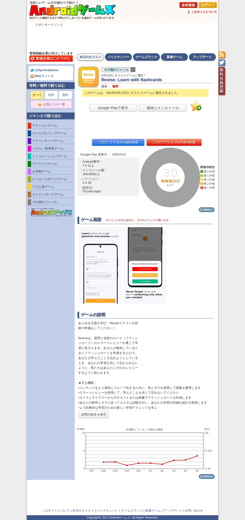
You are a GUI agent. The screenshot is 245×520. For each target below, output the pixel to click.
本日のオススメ (90, 57)
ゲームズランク (146, 57)
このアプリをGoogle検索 (118, 142)
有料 (51, 95)
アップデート (202, 57)
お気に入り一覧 (52, 104)
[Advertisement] (122, 37)
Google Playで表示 (113, 108)
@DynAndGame (44, 70)
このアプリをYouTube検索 (174, 142)
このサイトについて (204, 12)
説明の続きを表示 (93, 414)
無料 (65, 95)
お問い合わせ (193, 510)
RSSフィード (42, 76)
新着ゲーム (174, 57)
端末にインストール (163, 108)
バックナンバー (118, 57)
